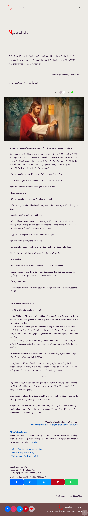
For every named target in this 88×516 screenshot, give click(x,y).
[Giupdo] (32, 509)
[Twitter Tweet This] (44, 482)
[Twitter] (20, 509)
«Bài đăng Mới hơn (61, 496)
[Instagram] (14, 509)
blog (79, 507)
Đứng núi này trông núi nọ (22, 452)
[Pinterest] (26, 509)
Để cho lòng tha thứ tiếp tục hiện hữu (26, 449)
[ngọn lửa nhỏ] (16, 7)
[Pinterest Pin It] (58, 482)
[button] (85, 513)
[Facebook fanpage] (8, 509)
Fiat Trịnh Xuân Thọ (27, 470)
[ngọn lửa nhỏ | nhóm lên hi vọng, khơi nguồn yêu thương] (61, 508)
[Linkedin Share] (30, 482)
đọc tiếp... (34, 442)
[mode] (60, 92)
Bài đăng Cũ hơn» (76, 496)
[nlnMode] (74, 92)
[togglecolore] (63, 92)
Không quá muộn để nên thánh (24, 456)
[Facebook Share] (17, 482)
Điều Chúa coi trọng (18, 432)
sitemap (80, 511)
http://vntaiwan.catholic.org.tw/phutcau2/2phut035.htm (54, 424)
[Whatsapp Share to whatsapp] (71, 482)
